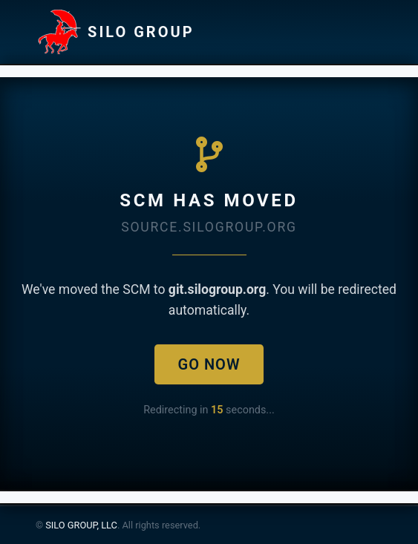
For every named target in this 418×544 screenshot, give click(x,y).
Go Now (209, 364)
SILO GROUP (115, 32)
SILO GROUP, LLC (81, 525)
